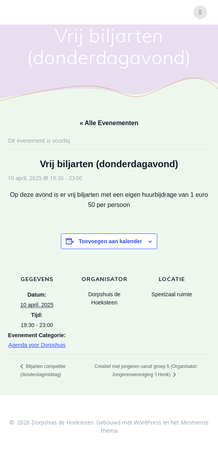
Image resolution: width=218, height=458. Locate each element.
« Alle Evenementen (109, 123)
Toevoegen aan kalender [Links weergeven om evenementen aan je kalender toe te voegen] (110, 241)
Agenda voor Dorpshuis (36, 345)
